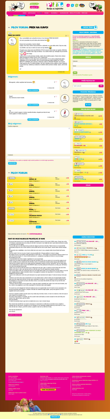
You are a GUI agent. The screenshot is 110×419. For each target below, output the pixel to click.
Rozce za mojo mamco (82, 132)
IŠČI (101, 86)
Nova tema (88, 27)
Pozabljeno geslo (87, 75)
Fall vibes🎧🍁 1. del (81, 172)
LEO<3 (88, 324)
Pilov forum (18, 27)
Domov (25, 13)
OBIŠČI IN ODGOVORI (15, 315)
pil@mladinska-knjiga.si (17, 382)
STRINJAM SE (55, 417)
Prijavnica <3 (79, 152)
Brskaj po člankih (75, 13)
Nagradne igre (64, 13)
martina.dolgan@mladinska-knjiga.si (52, 387)
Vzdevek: (75, 61)
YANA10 (88, 304)
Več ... (38, 227)
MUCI (76, 166)
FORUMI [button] (46, 13)
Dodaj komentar (33, 90)
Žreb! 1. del (86, 310)
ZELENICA (78, 139)
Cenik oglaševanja (48, 389)
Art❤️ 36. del (79, 159)
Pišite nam (84, 13)
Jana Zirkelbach (11, 386)
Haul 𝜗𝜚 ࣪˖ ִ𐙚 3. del (80, 179)
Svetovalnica (32, 13)
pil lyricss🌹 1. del (80, 145)
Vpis (75, 72)
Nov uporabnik (77, 75)
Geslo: (74, 66)
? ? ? (88, 105)
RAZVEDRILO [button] (54, 13)
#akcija (10, 33)
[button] (40, 13)
